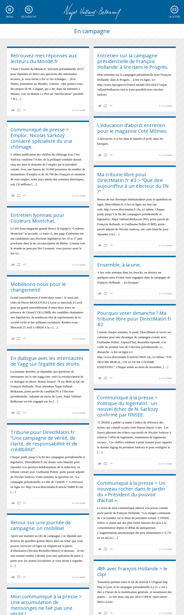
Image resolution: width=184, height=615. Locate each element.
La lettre (174, 16)
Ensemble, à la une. (119, 265)
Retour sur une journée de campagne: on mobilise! (41, 525)
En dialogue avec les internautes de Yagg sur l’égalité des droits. (47, 361)
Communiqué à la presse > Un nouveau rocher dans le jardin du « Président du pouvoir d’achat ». (131, 491)
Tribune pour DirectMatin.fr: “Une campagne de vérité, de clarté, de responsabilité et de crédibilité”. (44, 441)
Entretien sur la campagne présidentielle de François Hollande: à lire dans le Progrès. (132, 61)
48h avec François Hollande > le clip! (132, 571)
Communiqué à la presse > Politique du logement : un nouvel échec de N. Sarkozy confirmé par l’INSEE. (127, 406)
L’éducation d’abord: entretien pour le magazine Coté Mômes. (132, 128)
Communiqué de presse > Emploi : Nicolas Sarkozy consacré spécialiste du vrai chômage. (41, 138)
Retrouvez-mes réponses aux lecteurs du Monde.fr (44, 58)
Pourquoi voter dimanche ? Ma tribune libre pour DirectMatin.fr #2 (134, 319)
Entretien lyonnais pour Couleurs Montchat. (37, 218)
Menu (9, 16)
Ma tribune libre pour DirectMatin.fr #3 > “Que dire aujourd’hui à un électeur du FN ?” (133, 183)
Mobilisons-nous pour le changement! (38, 287)
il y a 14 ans (79, 110)
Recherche (28, 16)
